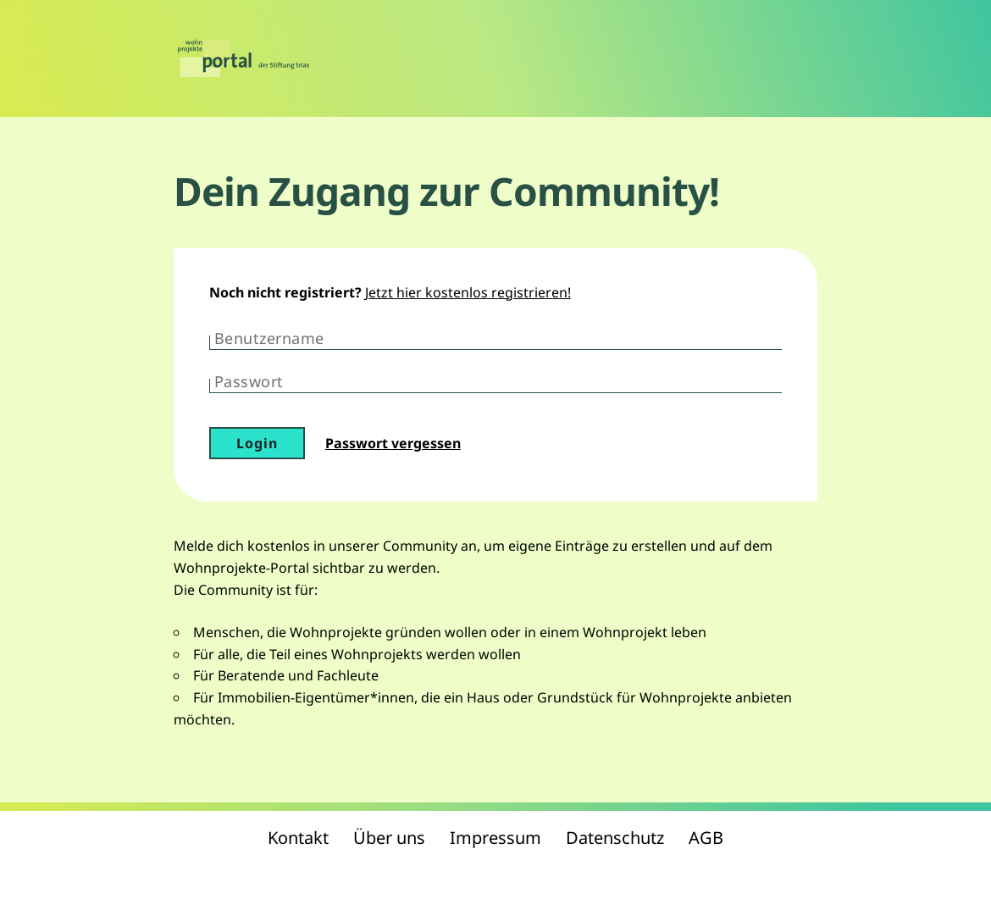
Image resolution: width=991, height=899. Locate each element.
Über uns (389, 837)
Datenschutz (615, 837)
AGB (706, 837)
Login (257, 443)
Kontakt (298, 837)
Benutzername (269, 338)
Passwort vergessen (393, 443)
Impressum (495, 837)
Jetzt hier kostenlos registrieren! (468, 292)
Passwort (249, 381)
